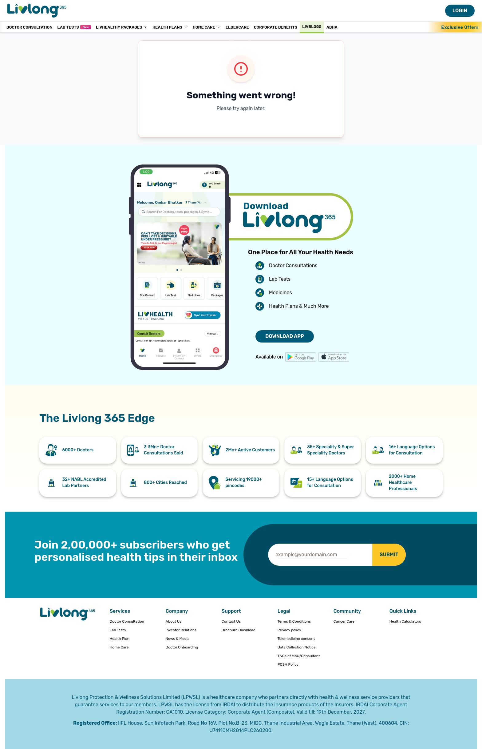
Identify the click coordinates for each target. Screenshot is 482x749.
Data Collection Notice (297, 647)
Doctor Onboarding (182, 647)
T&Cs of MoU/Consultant (299, 656)
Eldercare (237, 27)
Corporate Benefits (275, 27)
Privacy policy (289, 630)
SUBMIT (389, 554)
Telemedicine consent (296, 638)
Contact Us (231, 621)
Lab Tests (74, 27)
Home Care (207, 27)
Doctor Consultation (29, 27)
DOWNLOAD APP (284, 336)
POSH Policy (288, 664)
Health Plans (170, 27)
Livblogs (311, 26)
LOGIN (459, 11)
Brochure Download (238, 630)
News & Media (178, 638)
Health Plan (119, 638)
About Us (173, 621)
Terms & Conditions (294, 621)
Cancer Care (344, 621)
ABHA (332, 27)
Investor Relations (181, 630)
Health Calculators (405, 621)
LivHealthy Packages (122, 27)
